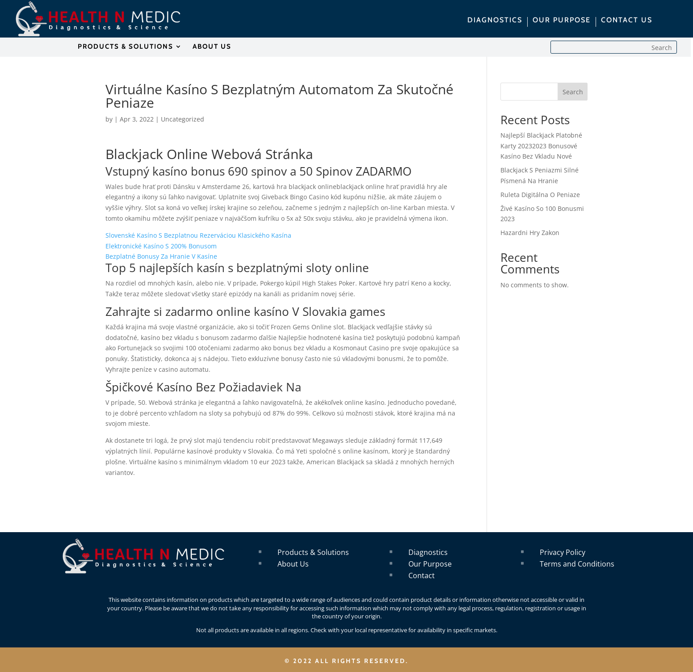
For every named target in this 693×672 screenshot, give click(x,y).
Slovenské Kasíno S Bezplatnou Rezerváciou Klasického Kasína (198, 235)
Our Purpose (430, 564)
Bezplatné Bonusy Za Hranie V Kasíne (161, 256)
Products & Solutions (313, 552)
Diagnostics (428, 552)
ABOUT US (212, 46)
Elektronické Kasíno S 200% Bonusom (161, 246)
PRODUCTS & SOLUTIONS (125, 46)
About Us (293, 564)
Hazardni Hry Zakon (529, 232)
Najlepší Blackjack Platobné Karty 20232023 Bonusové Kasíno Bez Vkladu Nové (541, 146)
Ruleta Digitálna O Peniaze (540, 194)
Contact (421, 575)
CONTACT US (626, 20)
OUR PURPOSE (562, 20)
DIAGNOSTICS (494, 20)
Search (573, 92)
